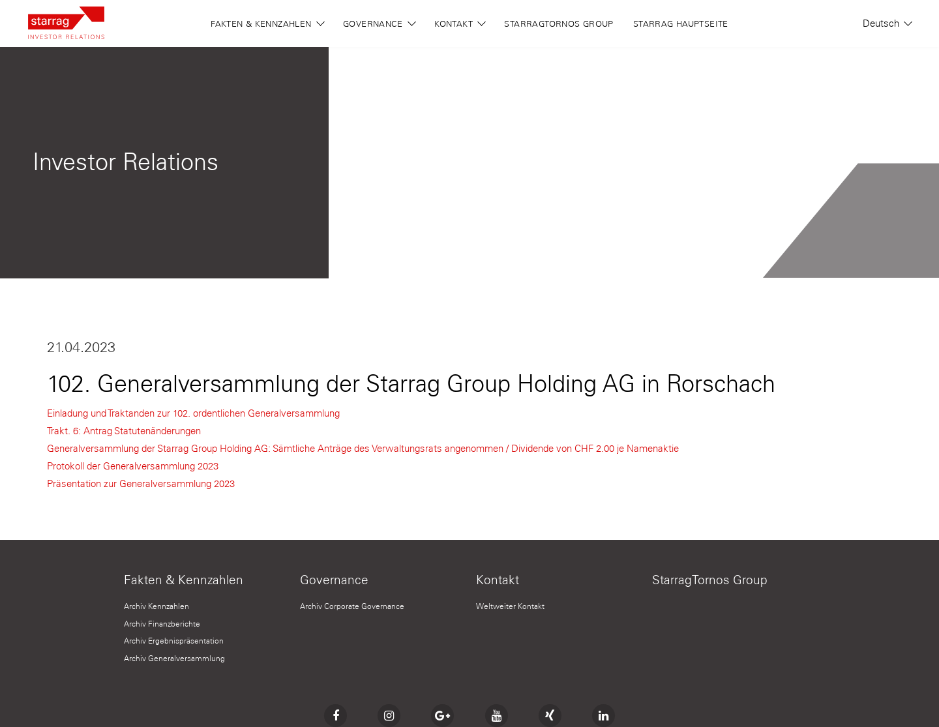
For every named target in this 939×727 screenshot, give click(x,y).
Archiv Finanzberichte (162, 624)
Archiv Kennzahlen (156, 606)
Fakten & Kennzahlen (268, 23)
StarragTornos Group (558, 23)
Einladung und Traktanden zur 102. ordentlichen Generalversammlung (193, 413)
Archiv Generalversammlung (174, 658)
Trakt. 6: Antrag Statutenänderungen (124, 431)
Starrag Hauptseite (680, 23)
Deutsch (887, 23)
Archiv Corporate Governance (352, 606)
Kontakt (460, 23)
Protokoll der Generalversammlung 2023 (132, 466)
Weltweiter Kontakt (510, 606)
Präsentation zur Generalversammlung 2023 (141, 484)
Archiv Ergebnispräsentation (174, 640)
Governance (379, 23)
